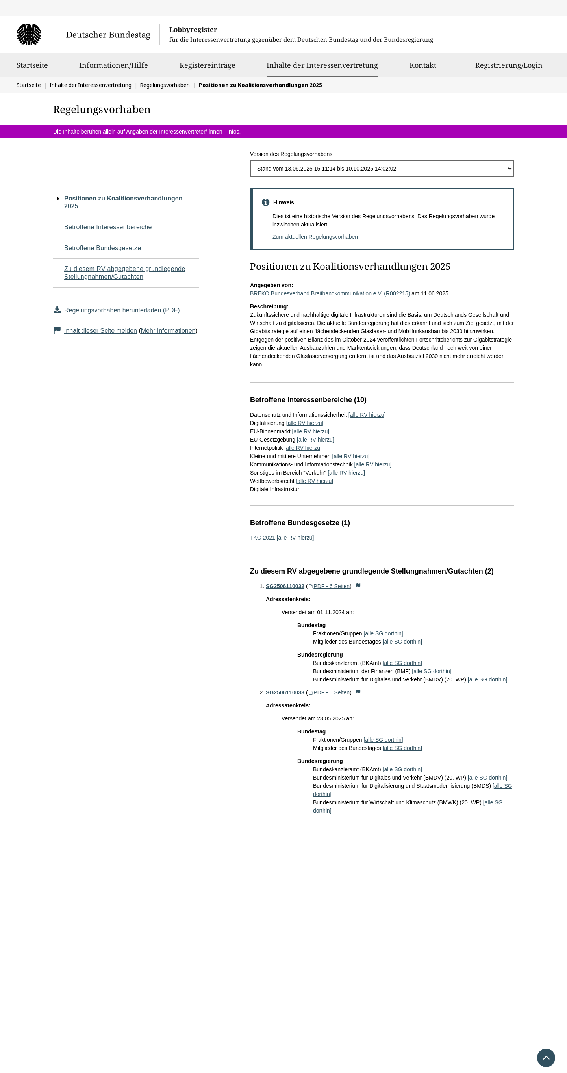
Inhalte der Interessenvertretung (322, 65)
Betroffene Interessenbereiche (108, 227)
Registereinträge (207, 68)
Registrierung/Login (508, 68)
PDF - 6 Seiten (329, 586)
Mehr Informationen (168, 330)
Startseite (32, 68)
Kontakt (423, 68)
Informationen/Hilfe (113, 68)
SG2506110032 (285, 586)
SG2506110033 (285, 692)
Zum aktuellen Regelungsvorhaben (315, 237)
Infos (233, 131)
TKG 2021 (262, 538)
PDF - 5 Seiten (329, 692)
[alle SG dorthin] (383, 633)
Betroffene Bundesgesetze (102, 248)
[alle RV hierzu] (367, 415)
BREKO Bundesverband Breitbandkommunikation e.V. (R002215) (330, 293)
